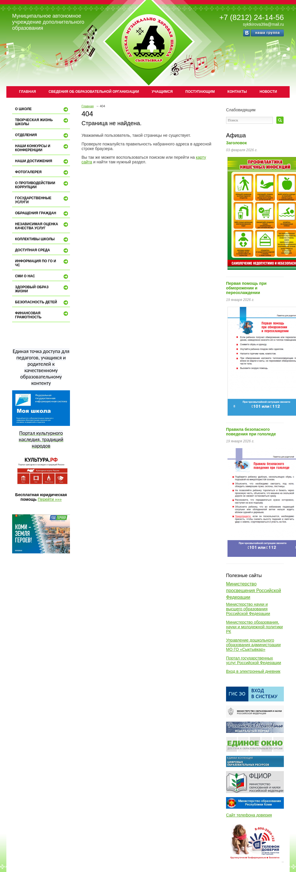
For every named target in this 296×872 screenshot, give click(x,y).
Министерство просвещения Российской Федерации (253, 590)
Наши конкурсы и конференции (42, 148)
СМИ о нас (42, 277)
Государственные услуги (42, 200)
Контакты (237, 92)
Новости (268, 92)
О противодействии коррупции (42, 185)
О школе (42, 109)
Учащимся (162, 92)
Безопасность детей (42, 303)
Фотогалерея (42, 172)
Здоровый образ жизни (42, 289)
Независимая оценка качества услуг (42, 226)
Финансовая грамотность (42, 315)
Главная (27, 92)
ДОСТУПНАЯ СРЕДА (42, 251)
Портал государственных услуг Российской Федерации (253, 660)
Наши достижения (42, 162)
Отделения (42, 135)
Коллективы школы (42, 240)
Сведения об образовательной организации (94, 92)
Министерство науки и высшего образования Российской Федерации (248, 609)
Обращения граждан (42, 214)
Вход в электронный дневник (253, 671)
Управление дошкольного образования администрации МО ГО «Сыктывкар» (253, 645)
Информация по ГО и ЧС (42, 263)
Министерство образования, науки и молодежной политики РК (254, 627)
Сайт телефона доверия (249, 815)
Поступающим (200, 92)
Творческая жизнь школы (42, 122)
